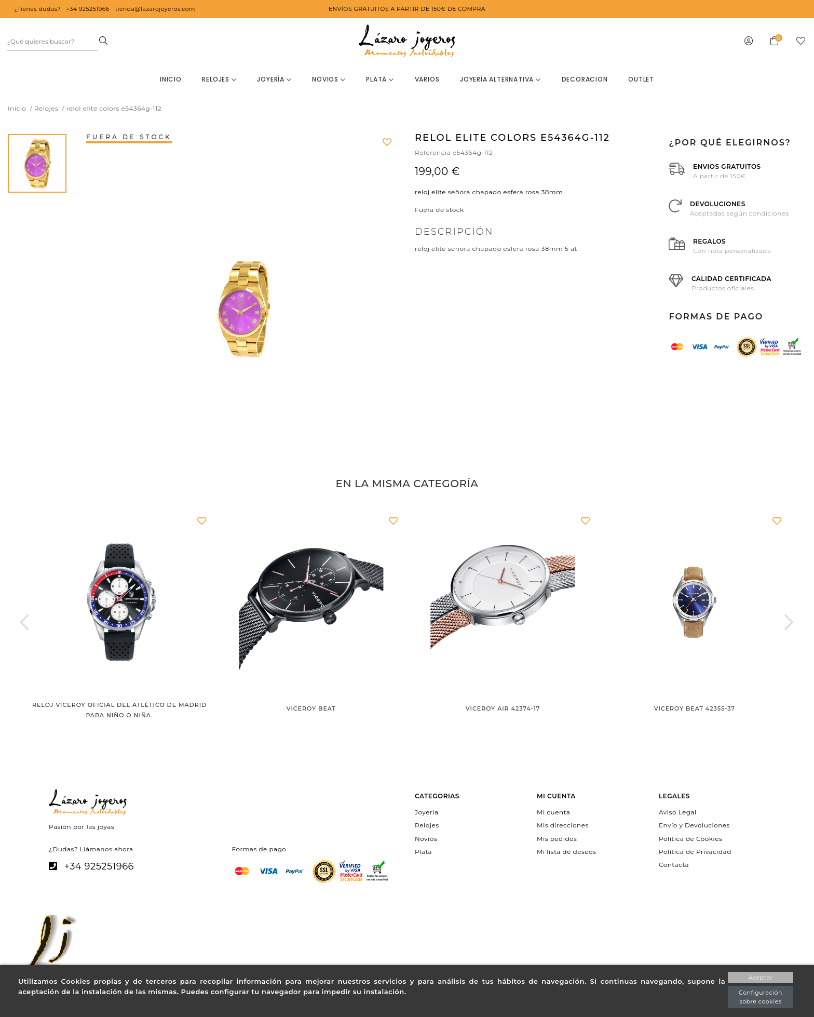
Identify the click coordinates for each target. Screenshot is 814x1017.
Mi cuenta (553, 812)
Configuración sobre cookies (760, 997)
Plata (380, 79)
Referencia (433, 152)
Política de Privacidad (695, 851)
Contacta (674, 864)
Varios (427, 79)
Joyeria (426, 812)
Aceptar (761, 977)
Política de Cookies (690, 838)
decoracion (585, 79)
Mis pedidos (557, 838)
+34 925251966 (99, 866)
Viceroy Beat (311, 708)
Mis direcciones (563, 825)
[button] (24, 622)
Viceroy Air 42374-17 (503, 708)
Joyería (274, 79)
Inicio (171, 79)
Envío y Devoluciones (694, 825)
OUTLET (641, 79)
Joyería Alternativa (500, 79)
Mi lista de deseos (566, 851)
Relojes (219, 79)
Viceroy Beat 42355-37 (694, 708)
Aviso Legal (678, 812)
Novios (328, 79)
